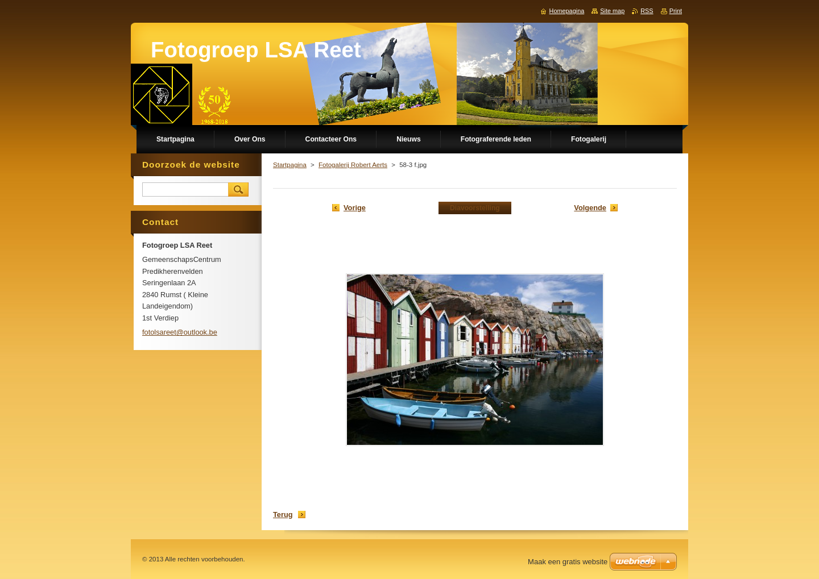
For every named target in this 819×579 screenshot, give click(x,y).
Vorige (355, 207)
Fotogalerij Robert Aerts (352, 164)
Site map (612, 10)
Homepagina (567, 10)
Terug (283, 514)
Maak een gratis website (567, 561)
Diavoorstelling (475, 208)
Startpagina (290, 164)
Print (675, 10)
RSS (646, 10)
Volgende (590, 207)
